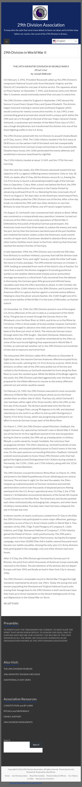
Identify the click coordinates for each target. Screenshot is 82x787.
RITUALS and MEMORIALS (16, 711)
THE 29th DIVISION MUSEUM (18, 668)
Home (7, 776)
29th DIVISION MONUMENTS (18, 722)
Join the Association (20, 776)
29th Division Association (41, 24)
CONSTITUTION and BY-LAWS (18, 705)
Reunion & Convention (45, 778)
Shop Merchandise (37, 776)
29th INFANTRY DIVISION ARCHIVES (22, 674)
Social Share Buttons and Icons (26, 783)
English (59, 41)
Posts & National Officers (56, 776)
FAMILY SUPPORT (12, 716)
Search (7, 740)
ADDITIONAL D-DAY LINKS (17, 679)
